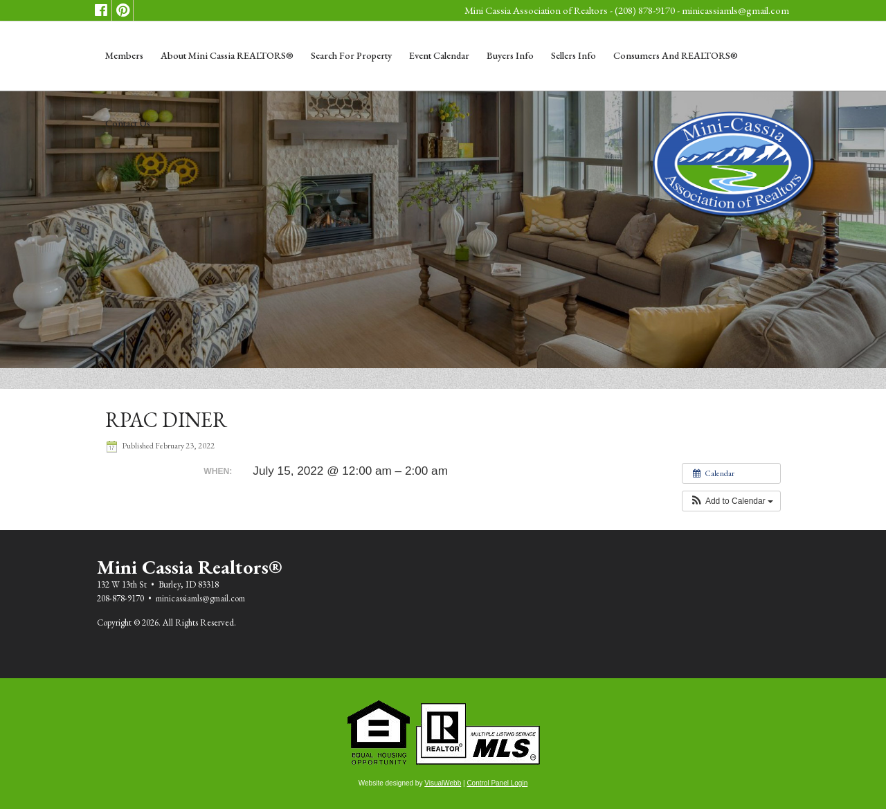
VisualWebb (442, 783)
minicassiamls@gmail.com (735, 10)
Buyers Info (510, 55)
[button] (731, 501)
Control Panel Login (497, 783)
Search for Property (351, 55)
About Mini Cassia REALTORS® (227, 55)
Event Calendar (439, 55)
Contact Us (127, 123)
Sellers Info (573, 55)
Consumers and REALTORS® (675, 55)
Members (124, 55)
